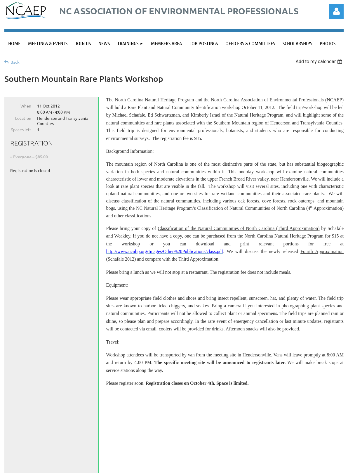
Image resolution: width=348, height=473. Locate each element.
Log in (336, 11)
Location (23, 118)
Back (15, 62)
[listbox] (319, 61)
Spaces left (21, 129)
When (25, 105)
